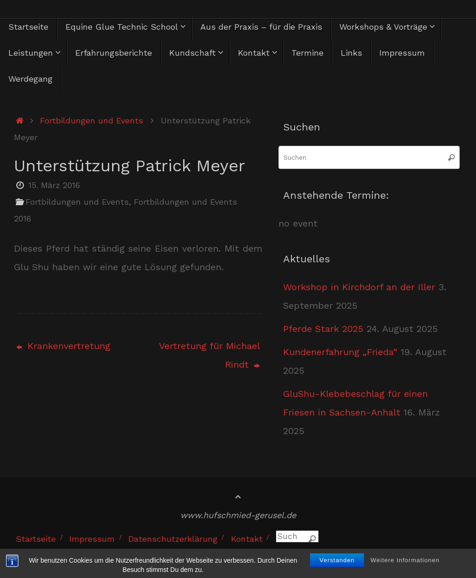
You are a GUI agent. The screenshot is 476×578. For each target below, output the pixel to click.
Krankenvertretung (63, 345)
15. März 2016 (54, 185)
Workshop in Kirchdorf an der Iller (359, 286)
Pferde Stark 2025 (323, 328)
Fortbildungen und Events (91, 120)
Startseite (36, 539)
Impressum (92, 539)
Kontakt (247, 539)
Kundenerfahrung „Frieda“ (340, 351)
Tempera (394, 555)
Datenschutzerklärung (173, 539)
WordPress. (444, 555)
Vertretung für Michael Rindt (209, 355)
